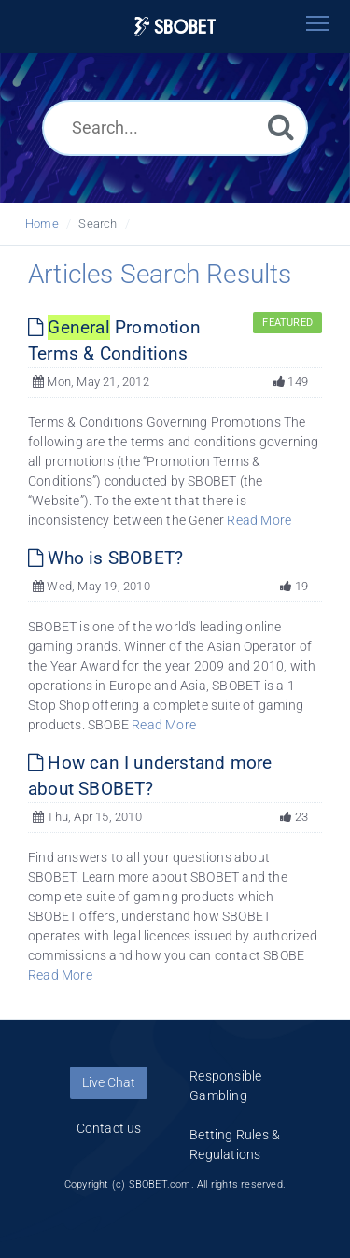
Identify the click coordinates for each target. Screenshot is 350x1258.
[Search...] (175, 128)
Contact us (109, 1128)
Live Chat (108, 1082)
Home (42, 224)
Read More (259, 520)
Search (97, 224)
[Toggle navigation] (317, 23)
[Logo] (175, 27)
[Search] (281, 126)
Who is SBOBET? (105, 558)
